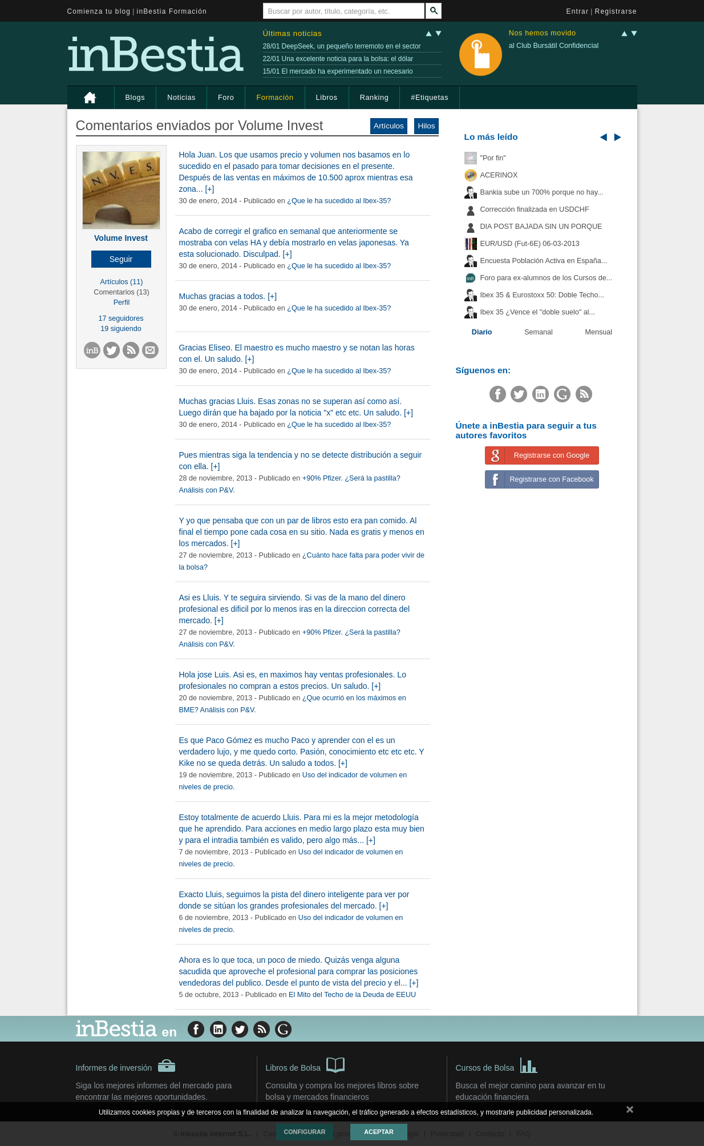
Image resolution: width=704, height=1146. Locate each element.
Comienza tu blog (99, 11)
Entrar (578, 11)
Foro (226, 98)
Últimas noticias (292, 33)
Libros (327, 98)
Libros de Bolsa (305, 1064)
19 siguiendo (120, 329)
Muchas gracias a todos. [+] (228, 296)
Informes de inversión (126, 1065)
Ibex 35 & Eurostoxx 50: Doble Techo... (542, 295)
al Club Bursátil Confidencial (554, 46)
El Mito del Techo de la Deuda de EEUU (352, 995)
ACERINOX (499, 175)
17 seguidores (120, 318)
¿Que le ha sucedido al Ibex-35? (339, 201)
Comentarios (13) (121, 292)
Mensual (599, 332)
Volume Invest (121, 238)
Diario (482, 332)
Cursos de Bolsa (497, 1064)
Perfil (122, 302)
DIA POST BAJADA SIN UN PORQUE (541, 227)
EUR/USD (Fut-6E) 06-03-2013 (530, 244)
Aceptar (378, 1131)
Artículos (389, 126)
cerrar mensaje (629, 1112)
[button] (121, 259)
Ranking (374, 98)
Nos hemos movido (542, 33)
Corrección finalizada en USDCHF (534, 209)
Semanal (538, 332)
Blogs (135, 98)
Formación (274, 98)
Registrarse (616, 11)
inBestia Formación (172, 11)
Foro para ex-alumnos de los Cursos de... (546, 278)
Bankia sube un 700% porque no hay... (542, 192)
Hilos (426, 126)
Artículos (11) (121, 282)
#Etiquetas (429, 98)
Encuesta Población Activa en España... (544, 261)
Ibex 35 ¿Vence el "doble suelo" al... (537, 312)
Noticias (181, 98)
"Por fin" (493, 158)
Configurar (304, 1131)
